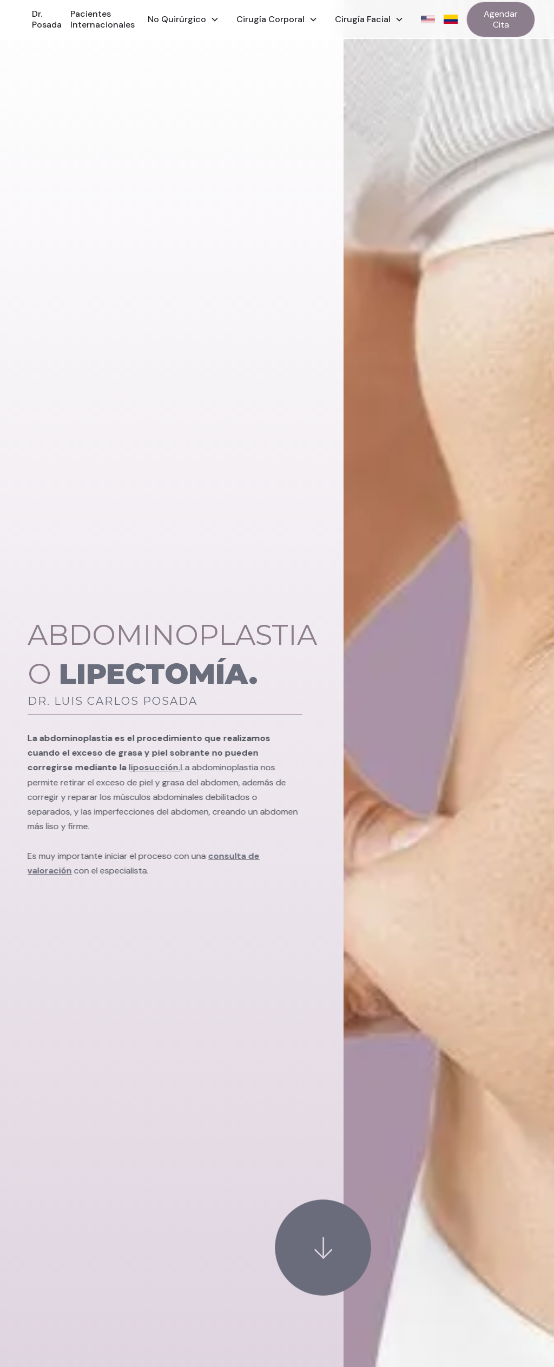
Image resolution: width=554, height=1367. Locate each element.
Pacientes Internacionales (102, 19)
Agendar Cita (501, 19)
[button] (183, 19)
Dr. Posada (47, 19)
